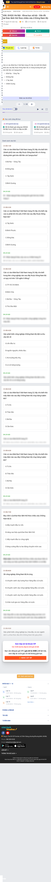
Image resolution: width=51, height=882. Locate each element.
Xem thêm (30, 821)
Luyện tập (22, 48)
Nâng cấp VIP (25, 777)
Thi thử (36, 48)
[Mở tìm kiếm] (30, 7)
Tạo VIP (37, 7)
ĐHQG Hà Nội (16, 11)
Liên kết (4, 869)
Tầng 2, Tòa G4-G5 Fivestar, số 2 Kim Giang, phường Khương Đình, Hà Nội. (25, 855)
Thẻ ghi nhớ (8, 48)
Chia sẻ (13, 31)
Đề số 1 (4, 41)
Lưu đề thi (38, 35)
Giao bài (13, 35)
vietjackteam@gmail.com (13, 861)
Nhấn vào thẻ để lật (25, 98)
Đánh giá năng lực (6, 11)
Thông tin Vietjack (8, 872)
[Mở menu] (8, 7)
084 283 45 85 (10, 858)
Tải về (38, 31)
